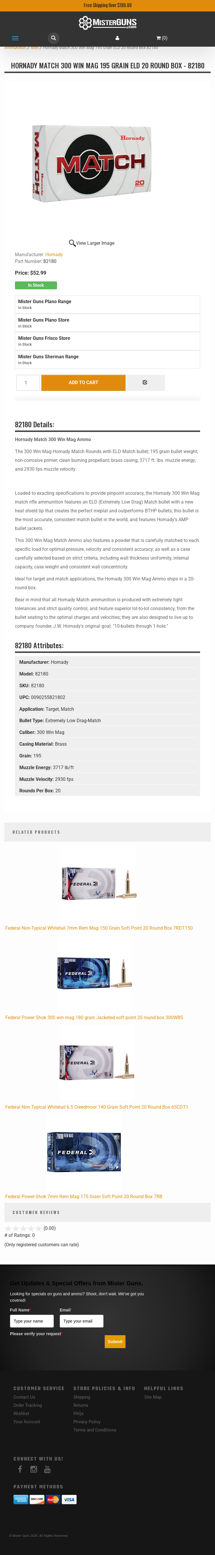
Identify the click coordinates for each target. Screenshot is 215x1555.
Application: (32, 709)
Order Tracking (27, 1405)
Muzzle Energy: (36, 767)
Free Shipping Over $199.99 (108, 5)
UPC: (25, 697)
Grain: (26, 756)
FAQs (78, 1413)
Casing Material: (37, 744)
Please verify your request (36, 1333)
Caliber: (28, 732)
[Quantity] (28, 383)
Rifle (34, 47)
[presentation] (54, 1350)
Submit (115, 1341)
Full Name (20, 1310)
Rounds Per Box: (37, 790)
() (162, 38)
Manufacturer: (35, 662)
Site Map (152, 1397)
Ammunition (15, 47)
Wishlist (21, 1413)
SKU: (25, 685)
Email (66, 1310)
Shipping (81, 1397)
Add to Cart (83, 382)
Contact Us (24, 1397)
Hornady (54, 254)
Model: (27, 674)
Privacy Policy (87, 1421)
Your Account (26, 1421)
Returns (80, 1405)
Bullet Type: (32, 720)
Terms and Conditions (94, 1430)
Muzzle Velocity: (37, 779)
